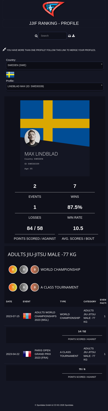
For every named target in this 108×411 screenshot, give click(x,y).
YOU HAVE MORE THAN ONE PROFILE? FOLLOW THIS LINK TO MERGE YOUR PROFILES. (49, 50)
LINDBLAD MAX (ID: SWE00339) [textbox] (26, 86)
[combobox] (55, 66)
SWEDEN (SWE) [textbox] (17, 65)
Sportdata (69, 405)
